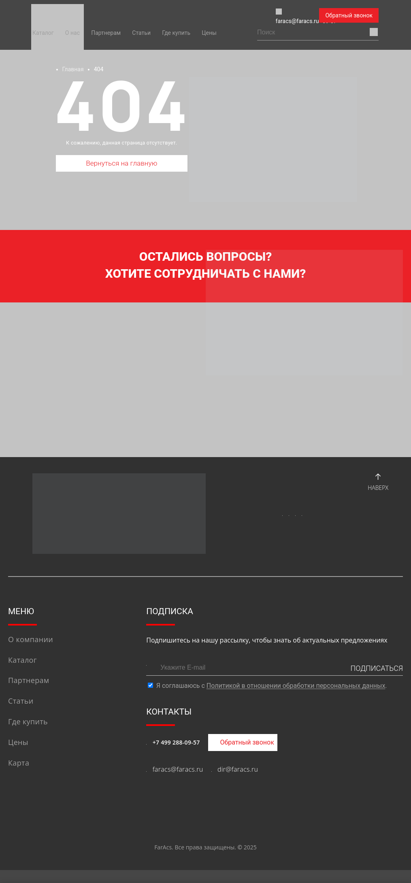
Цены (209, 33)
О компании (30, 652)
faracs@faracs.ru (200, 16)
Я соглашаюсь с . (271, 699)
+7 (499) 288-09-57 (275, 16)
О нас (72, 33)
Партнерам (106, 33)
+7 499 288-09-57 (176, 755)
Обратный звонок (349, 15)
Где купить (176, 33)
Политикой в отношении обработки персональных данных (296, 699)
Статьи (141, 33)
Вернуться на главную (122, 165)
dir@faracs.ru (237, 782)
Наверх (378, 493)
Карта (18, 776)
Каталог (43, 33)
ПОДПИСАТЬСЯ (376, 681)
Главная (72, 69)
